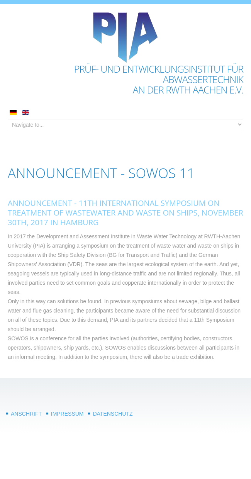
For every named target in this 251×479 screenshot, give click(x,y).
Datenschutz (112, 414)
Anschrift (26, 414)
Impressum (67, 414)
